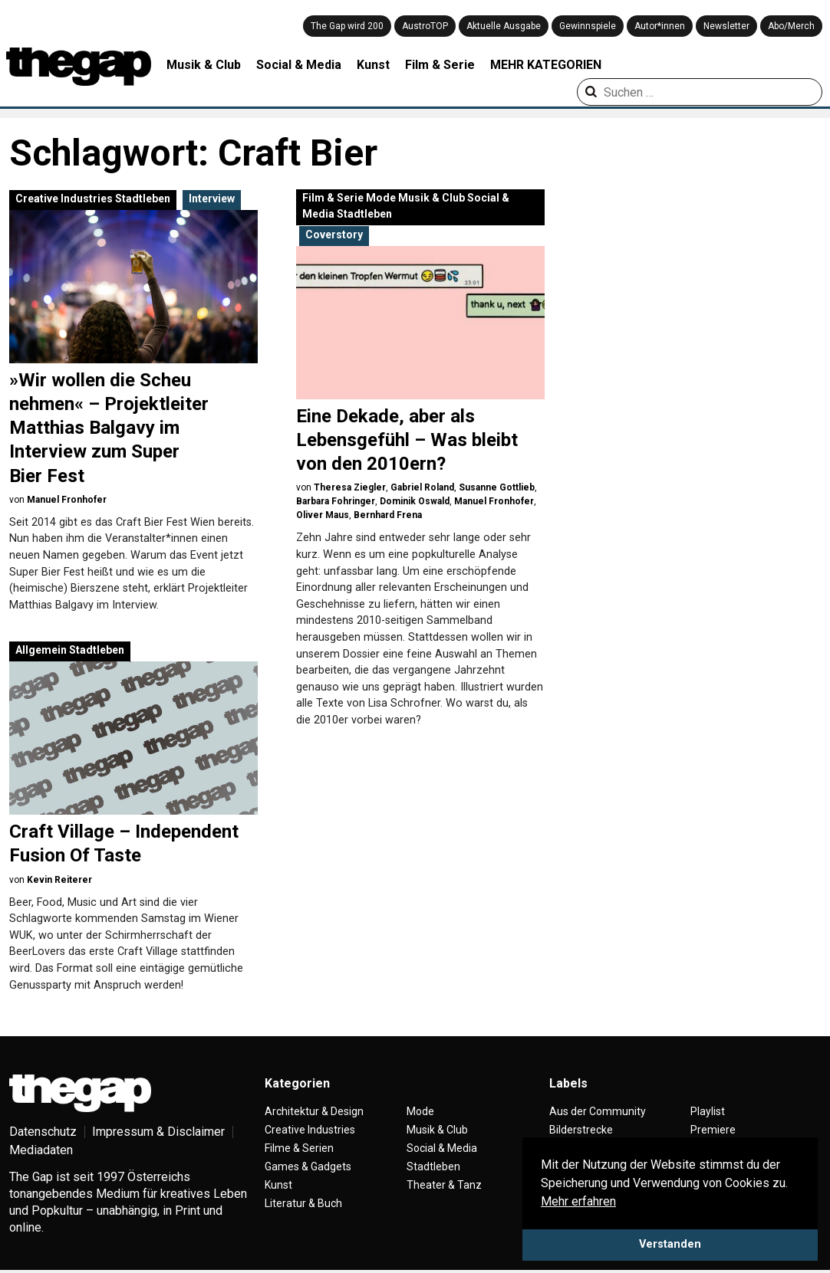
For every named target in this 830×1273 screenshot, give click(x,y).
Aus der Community (597, 1111)
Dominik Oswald (415, 501)
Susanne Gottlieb (497, 487)
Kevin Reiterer (59, 879)
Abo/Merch (791, 26)
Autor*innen (659, 26)
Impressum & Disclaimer (158, 1131)
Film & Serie (440, 64)
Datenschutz (43, 1131)
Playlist (707, 1111)
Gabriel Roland (422, 487)
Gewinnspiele (587, 26)
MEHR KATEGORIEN (545, 64)
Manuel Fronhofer (67, 499)
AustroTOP (425, 26)
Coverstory (334, 234)
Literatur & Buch (303, 1203)
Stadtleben (142, 198)
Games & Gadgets (308, 1166)
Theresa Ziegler (350, 487)
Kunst (373, 64)
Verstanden (670, 1244)
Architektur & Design (314, 1111)
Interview (212, 198)
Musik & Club (203, 64)
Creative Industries (64, 198)
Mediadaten (41, 1150)
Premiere (713, 1130)
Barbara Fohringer (335, 501)
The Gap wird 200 (347, 26)
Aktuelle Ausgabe (503, 26)
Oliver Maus (322, 515)
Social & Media (298, 64)
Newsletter (726, 26)
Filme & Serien (299, 1148)
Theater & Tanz (444, 1185)
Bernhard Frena (388, 515)
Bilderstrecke (581, 1130)
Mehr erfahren (578, 1201)
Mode (381, 198)
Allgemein (41, 650)
